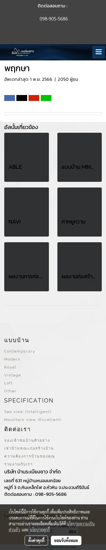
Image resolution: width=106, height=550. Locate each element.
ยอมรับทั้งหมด (66, 540)
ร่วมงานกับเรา (18, 464)
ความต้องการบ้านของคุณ (29, 456)
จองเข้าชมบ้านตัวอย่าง (27, 440)
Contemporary (19, 351)
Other (10, 391)
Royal (10, 367)
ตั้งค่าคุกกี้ (36, 540)
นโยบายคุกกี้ (40, 529)
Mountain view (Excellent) (33, 420)
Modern (12, 359)
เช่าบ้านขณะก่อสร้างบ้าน (29, 448)
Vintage (12, 375)
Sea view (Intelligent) (28, 412)
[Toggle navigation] (98, 52)
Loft (8, 383)
